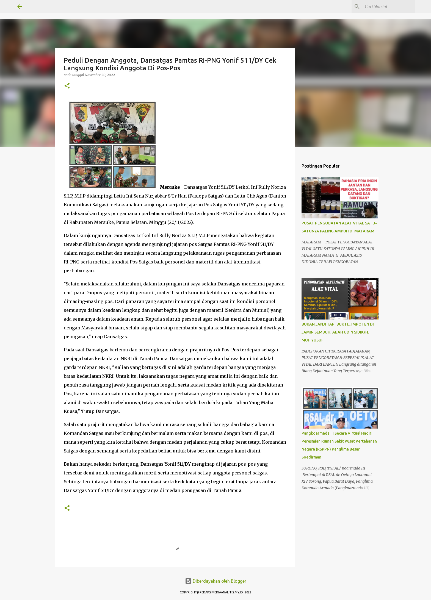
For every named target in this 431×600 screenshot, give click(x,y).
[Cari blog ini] (386, 6)
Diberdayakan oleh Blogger (215, 581)
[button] (67, 86)
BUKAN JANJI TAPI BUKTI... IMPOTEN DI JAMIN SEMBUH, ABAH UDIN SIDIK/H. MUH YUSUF (338, 332)
